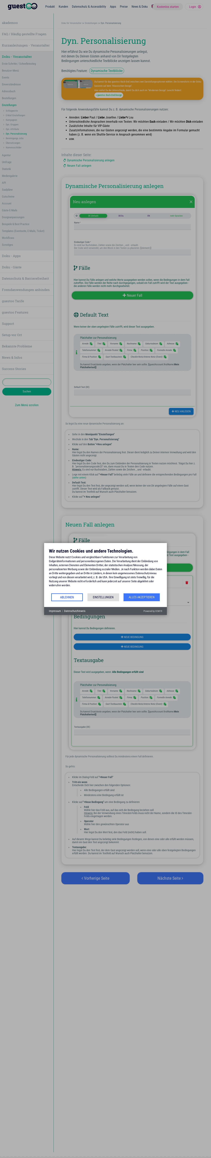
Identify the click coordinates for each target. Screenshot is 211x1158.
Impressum (55, 610)
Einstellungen (103, 597)
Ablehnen (67, 597)
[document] (105, 570)
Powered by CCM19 (152, 611)
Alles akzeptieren (142, 597)
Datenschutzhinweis (74, 610)
